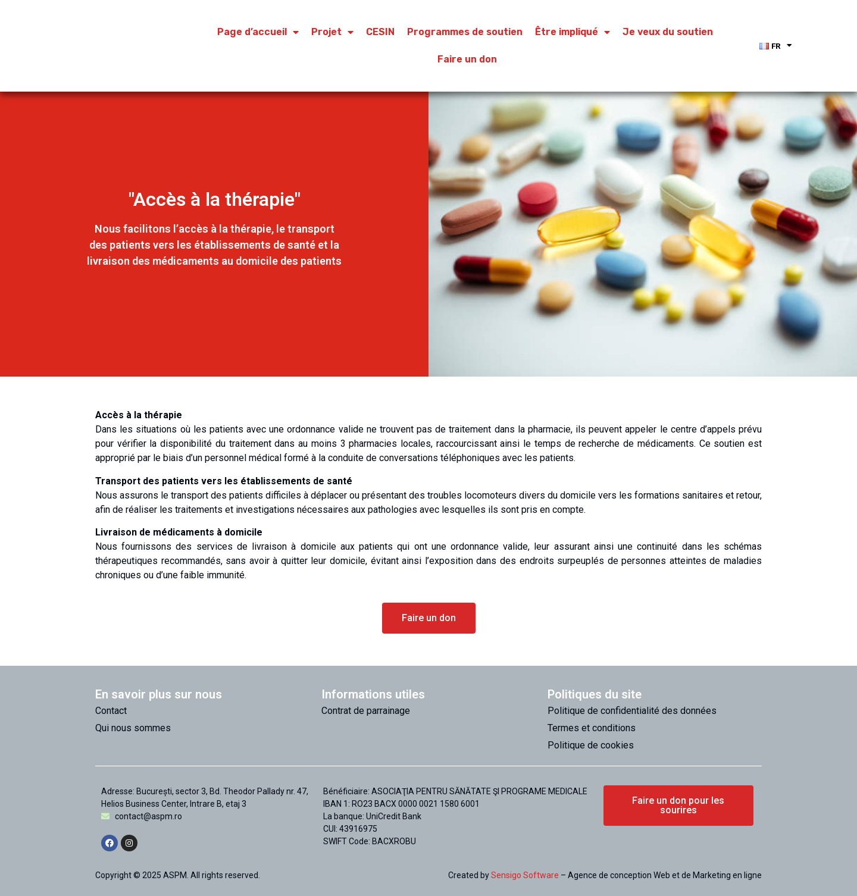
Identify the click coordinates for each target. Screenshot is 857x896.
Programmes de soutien (465, 31)
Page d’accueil (258, 32)
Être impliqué (572, 32)
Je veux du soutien (668, 31)
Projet (332, 32)
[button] (429, 618)
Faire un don (467, 59)
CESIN (380, 31)
